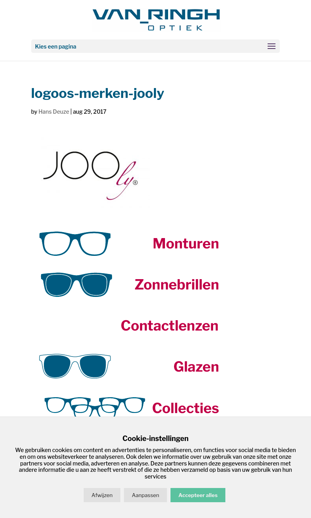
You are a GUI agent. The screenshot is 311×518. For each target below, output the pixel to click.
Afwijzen (102, 495)
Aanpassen (145, 495)
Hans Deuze (53, 111)
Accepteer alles (197, 495)
